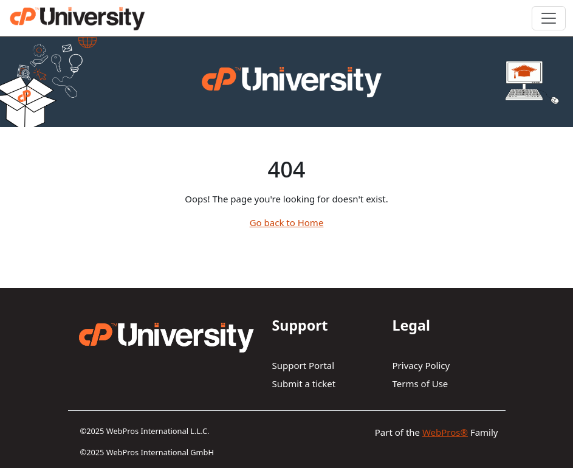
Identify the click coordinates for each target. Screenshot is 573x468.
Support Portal (303, 365)
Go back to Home (287, 222)
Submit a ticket (304, 383)
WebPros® (445, 432)
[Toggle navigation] (549, 18)
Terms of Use (420, 383)
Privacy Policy (421, 365)
